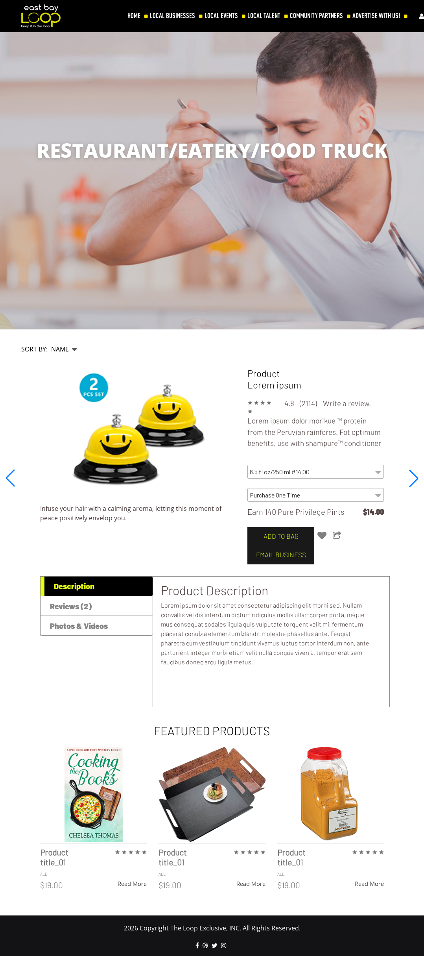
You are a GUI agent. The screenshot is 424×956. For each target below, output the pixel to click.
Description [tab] (74, 586)
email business (278, 554)
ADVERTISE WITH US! (376, 15)
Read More (132, 884)
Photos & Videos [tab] (79, 626)
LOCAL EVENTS (221, 15)
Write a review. (347, 403)
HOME (133, 15)
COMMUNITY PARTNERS (316, 15)
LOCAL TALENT (263, 15)
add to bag (278, 536)
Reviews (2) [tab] (71, 606)
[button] (413, 478)
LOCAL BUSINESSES (172, 15)
